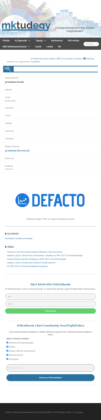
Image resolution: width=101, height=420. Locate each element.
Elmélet (10, 347)
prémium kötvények (17, 150)
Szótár (38, 46)
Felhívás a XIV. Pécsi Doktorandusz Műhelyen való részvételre (34, 251)
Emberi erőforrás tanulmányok (20, 351)
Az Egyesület (23, 40)
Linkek (50, 46)
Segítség (89, 58)
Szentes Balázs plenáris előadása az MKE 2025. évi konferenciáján (36, 259)
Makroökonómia (14, 355)
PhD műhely (73, 40)
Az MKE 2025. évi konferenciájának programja (27, 266)
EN (59, 46)
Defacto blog (34, 219)
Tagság (41, 40)
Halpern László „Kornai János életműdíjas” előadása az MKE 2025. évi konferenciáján (45, 255)
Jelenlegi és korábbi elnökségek (18, 238)
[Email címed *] (50, 368)
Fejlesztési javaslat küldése (43, 58)
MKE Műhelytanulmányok (16, 46)
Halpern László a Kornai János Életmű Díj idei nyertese (31, 262)
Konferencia (57, 40)
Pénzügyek (12, 359)
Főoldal (6, 40)
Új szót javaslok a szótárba (69, 58)
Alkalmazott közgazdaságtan (20, 343)
